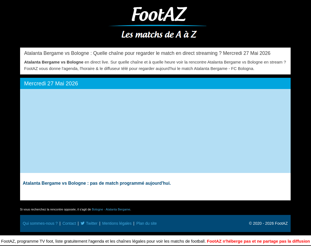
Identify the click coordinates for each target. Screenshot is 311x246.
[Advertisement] (155, 131)
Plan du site (146, 223)
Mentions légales (117, 223)
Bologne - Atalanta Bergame (111, 209)
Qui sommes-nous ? (40, 223)
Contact (69, 223)
